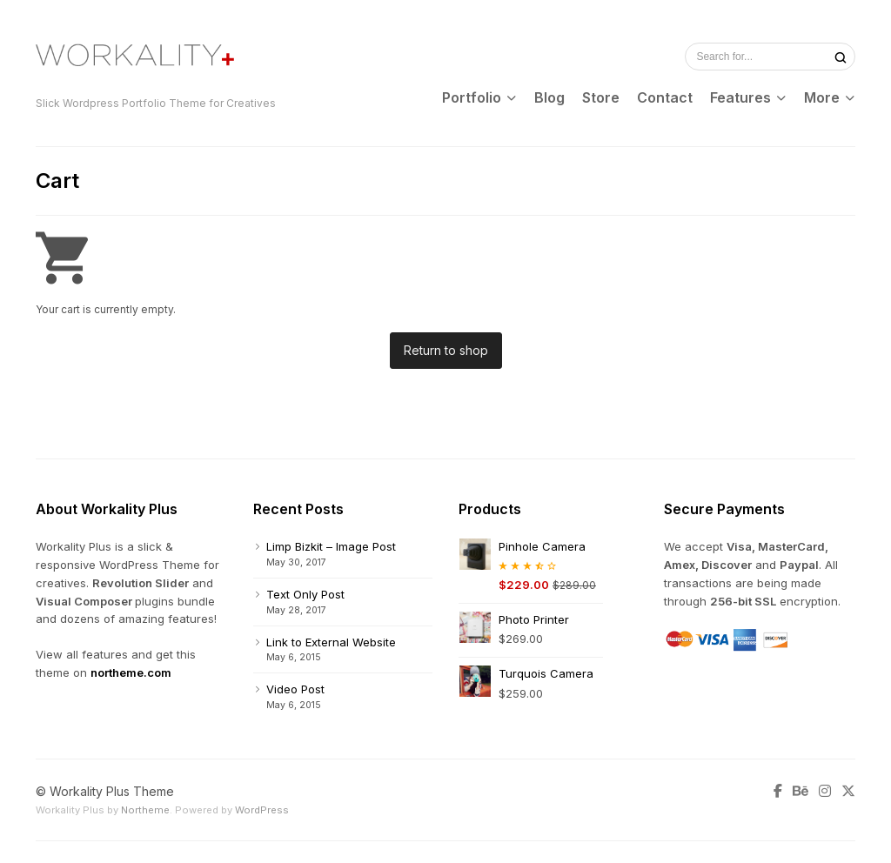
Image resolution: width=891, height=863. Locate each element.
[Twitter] (845, 791)
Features (740, 97)
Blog (549, 97)
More (822, 97)
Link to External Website (331, 642)
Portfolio (471, 97)
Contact (665, 97)
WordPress (262, 810)
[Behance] (800, 791)
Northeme (145, 810)
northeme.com (130, 672)
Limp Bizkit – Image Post (331, 546)
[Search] (840, 57)
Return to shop (446, 350)
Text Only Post (305, 594)
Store (601, 97)
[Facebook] (780, 791)
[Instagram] (825, 791)
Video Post (295, 689)
